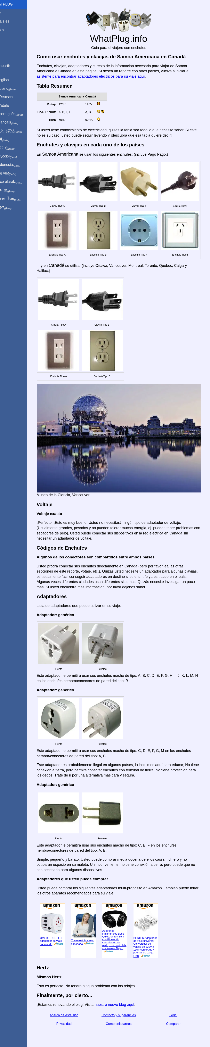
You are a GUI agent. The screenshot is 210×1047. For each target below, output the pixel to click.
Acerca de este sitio (70, 1010)
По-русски (14, 156)
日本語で (13, 148)
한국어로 (13, 190)
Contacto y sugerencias (123, 1010)
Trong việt (14, 173)
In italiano (13, 88)
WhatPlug (12, 4)
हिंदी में (10, 139)
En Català (10, 105)
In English (10, 80)
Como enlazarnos (123, 1019)
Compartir (177, 1019)
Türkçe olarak (17, 182)
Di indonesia (16, 165)
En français (15, 122)
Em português (17, 114)
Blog (6, 45)
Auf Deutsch (12, 97)
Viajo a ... (10, 30)
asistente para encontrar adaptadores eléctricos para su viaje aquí (97, 76)
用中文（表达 (17, 131)
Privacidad (70, 1019)
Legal (177, 1010)
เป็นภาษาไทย (16, 199)
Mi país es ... (12, 21)
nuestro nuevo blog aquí (121, 1000)
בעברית (11, 207)
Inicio (6, 13)
